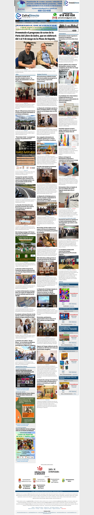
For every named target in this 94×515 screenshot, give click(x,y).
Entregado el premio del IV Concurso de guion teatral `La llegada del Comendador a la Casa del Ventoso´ (24, 79)
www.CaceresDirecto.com (42, 512)
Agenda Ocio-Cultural (39, 507)
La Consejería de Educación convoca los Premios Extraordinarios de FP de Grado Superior (67, 252)
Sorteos (70, 20)
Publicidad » (66, 306)
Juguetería (74, 374)
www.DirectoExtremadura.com (22, 512)
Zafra (24, 20)
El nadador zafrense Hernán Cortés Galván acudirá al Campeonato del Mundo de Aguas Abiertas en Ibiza (25, 315)
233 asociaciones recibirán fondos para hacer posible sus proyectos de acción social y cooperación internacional (47, 79)
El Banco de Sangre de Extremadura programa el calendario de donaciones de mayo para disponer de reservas (68, 159)
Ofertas (65, 20)
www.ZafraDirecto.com (47, 513)
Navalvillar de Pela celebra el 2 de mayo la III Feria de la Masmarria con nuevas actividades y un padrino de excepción (47, 230)
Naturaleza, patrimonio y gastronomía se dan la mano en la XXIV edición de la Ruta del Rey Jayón (46, 319)
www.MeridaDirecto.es (52, 512)
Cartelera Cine (46, 507)
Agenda (53, 20)
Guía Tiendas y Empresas (54, 507)
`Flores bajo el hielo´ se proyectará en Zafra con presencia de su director (25, 138)
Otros (75, 324)
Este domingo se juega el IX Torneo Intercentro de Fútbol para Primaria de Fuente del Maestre (25, 233)
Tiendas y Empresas (52, 22)
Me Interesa (72, 303)
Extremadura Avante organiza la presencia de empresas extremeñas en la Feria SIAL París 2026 (68, 38)
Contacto (41, 508)
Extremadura (43, 20)
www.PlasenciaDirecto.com (61, 512)
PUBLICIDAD (63, 508)
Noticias (33, 507)
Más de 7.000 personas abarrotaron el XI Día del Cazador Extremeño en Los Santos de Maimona (25, 112)
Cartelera (59, 20)
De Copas (43, 22)
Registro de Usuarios (48, 508)
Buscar (74, 30)
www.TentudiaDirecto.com (71, 512)
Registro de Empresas (56, 508)
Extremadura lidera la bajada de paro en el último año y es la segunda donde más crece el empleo (68, 189)
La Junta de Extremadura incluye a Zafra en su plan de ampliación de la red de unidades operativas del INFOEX (25, 293)
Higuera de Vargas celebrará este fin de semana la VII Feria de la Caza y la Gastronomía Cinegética (47, 347)
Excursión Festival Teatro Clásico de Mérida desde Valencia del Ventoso (25, 394)
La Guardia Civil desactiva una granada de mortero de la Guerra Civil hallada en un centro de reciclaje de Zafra (24, 207)
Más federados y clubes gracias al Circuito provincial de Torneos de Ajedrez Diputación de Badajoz (46, 259)
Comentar (74, 55)
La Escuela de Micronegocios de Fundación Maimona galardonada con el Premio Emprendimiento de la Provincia (25, 271)
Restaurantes (28, 22)
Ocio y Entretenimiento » (67, 324)
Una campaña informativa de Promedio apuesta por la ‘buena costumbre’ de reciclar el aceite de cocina (46, 139)
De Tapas (36, 22)
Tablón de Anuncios (31, 508)
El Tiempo (37, 508)
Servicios (61, 22)
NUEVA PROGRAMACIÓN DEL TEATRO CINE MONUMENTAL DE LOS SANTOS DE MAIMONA (25, 372)
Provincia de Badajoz (33, 20)
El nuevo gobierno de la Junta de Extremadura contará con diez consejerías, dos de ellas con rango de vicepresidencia (68, 67)
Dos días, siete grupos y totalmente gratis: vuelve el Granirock (46, 167)
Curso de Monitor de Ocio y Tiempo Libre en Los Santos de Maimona (25, 429)
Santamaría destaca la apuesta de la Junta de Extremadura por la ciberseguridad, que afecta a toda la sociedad (68, 222)
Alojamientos (19, 22)
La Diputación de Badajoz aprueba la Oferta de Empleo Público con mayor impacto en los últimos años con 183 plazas (47, 110)
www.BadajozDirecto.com (33, 512)
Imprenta (72, 306)
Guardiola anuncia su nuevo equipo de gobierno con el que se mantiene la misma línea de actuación (68, 131)
